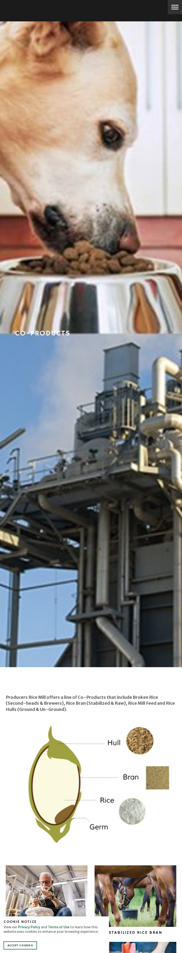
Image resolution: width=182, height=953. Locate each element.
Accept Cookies (20, 945)
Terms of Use (58, 927)
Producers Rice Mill (20, 7)
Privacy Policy (29, 927)
